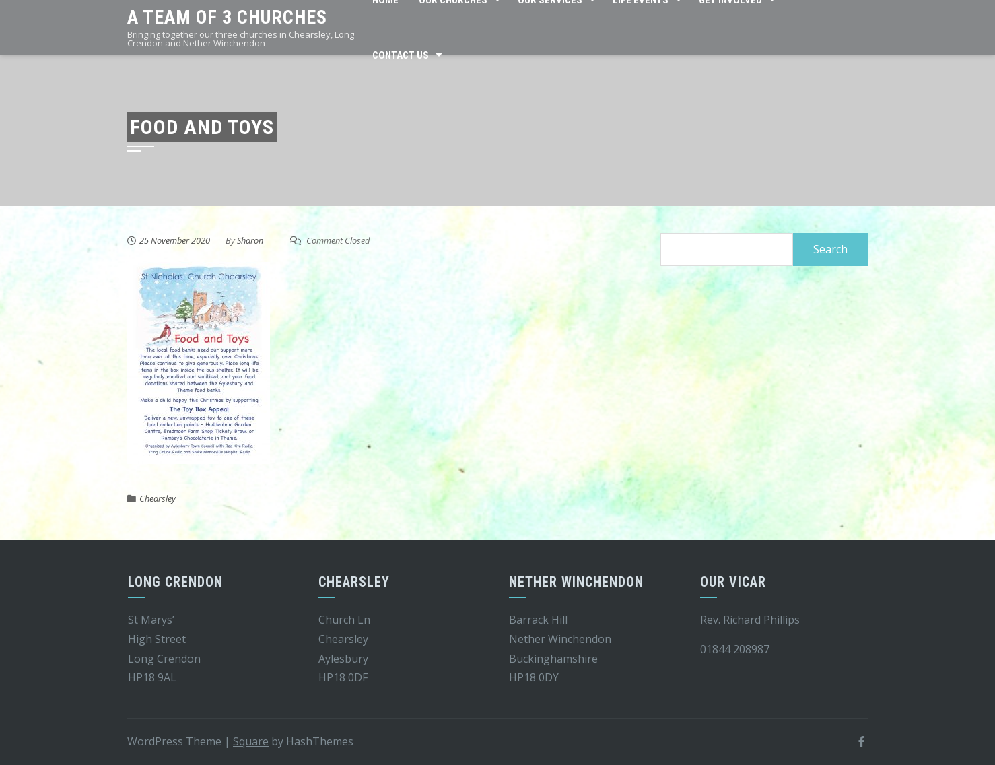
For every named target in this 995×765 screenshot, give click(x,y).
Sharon (250, 240)
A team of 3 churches (227, 17)
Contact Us (400, 55)
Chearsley (157, 498)
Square (251, 741)
